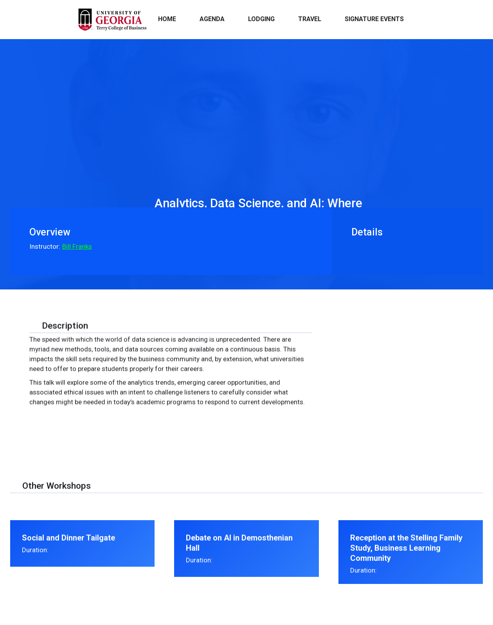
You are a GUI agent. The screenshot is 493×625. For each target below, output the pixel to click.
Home (167, 19)
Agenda (212, 19)
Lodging (261, 19)
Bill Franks (77, 246)
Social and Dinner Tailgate (68, 545)
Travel (309, 19)
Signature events (374, 19)
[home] (112, 19)
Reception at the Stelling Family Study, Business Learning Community (406, 555)
